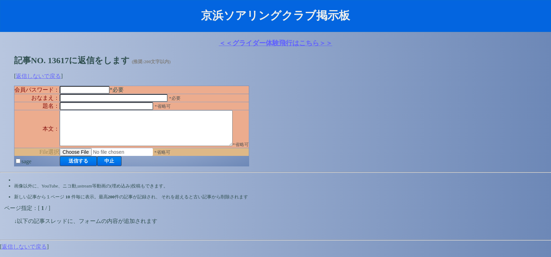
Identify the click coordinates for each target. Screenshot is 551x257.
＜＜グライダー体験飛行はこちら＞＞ (275, 43)
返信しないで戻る (38, 76)
